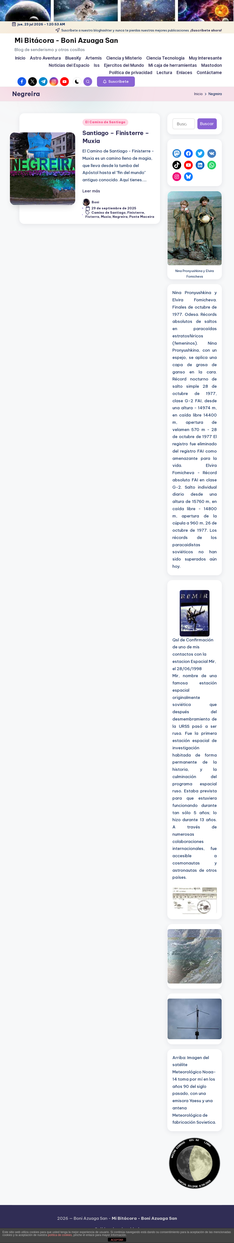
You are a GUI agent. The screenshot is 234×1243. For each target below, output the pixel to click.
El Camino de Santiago (105, 122)
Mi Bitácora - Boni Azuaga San (66, 40)
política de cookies (60, 1235)
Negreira (120, 217)
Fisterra (92, 217)
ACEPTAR (117, 1239)
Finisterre (135, 212)
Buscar (207, 123)
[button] (116, 81)
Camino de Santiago (108, 212)
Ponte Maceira (141, 217)
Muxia (106, 217)
